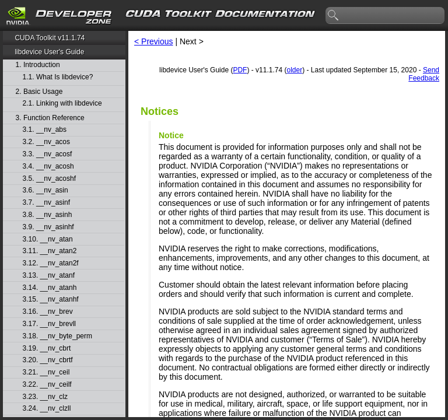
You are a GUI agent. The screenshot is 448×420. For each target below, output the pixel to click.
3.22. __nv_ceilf (47, 384)
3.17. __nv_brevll (49, 324)
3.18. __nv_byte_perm (57, 336)
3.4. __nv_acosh (48, 166)
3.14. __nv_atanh (50, 288)
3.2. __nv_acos (46, 142)
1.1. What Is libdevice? (58, 77)
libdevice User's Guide (49, 52)
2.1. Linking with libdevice (62, 103)
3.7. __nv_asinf (46, 202)
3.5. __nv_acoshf (49, 179)
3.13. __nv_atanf (49, 275)
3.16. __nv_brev (48, 312)
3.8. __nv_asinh (47, 215)
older (294, 70)
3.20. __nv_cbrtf (48, 360)
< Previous (153, 41)
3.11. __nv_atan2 (50, 251)
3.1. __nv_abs (44, 130)
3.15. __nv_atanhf (51, 299)
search (334, 16)
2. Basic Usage (39, 92)
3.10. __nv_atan (48, 239)
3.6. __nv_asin (45, 190)
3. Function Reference (50, 118)
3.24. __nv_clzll (47, 408)
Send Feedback (423, 74)
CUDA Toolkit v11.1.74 (50, 38)
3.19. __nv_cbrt (47, 348)
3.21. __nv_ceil (46, 372)
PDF (240, 70)
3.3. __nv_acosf (47, 154)
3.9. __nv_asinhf (48, 227)
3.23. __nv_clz (45, 397)
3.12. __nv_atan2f (51, 263)
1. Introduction (38, 65)
